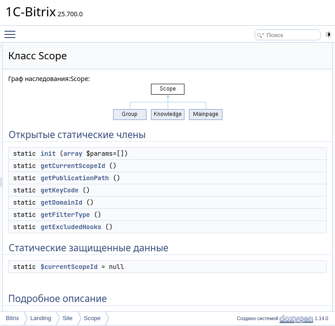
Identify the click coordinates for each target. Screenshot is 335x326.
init (161, 163)
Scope (92, 318)
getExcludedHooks (184, 267)
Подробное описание (267, 147)
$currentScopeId (268, 137)
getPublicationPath (188, 208)
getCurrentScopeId (186, 186)
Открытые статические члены (278, 47)
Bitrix (12, 318)
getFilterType (178, 254)
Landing (40, 318)
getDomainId (174, 242)
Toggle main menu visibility (12, 30)
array (185, 163)
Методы (251, 157)
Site (67, 318)
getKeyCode (173, 230)
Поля (247, 237)
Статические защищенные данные (284, 127)
